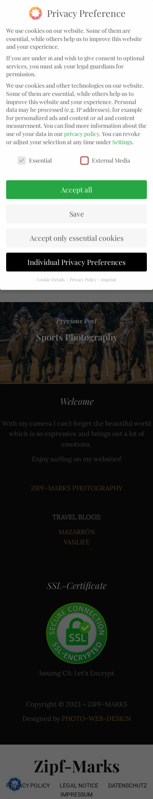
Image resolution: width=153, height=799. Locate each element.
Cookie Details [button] (51, 269)
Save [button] (76, 203)
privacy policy (81, 123)
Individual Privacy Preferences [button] (76, 251)
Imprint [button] (108, 269)
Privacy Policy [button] (84, 269)
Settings (122, 131)
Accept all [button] (76, 179)
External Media (105, 150)
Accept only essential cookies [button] (77, 227)
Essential (35, 150)
